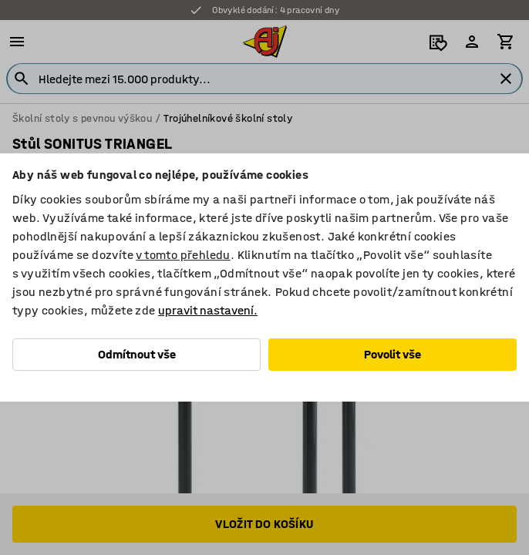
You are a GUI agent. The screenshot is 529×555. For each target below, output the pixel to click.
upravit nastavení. (208, 310)
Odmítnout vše (137, 354)
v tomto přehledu (183, 254)
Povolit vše (392, 354)
